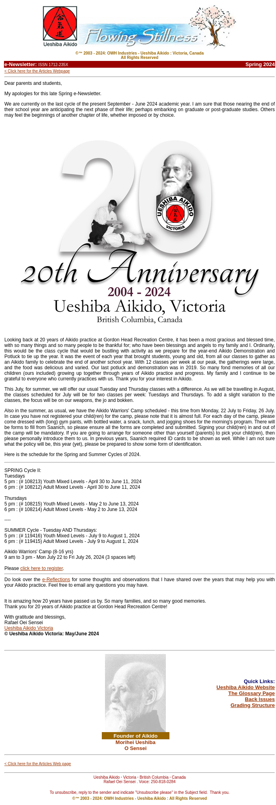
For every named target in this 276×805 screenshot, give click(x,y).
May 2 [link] (95, 504)
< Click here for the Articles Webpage (37, 71)
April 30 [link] (96, 481)
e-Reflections (56, 579)
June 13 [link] (117, 504)
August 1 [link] (117, 536)
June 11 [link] (119, 481)
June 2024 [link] (87, 634)
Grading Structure (253, 705)
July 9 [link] (93, 541)
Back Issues (260, 699)
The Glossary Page (251, 693)
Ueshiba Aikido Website (245, 687)
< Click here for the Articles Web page (37, 764)
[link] (96, 481)
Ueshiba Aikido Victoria (28, 628)
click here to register (41, 568)
